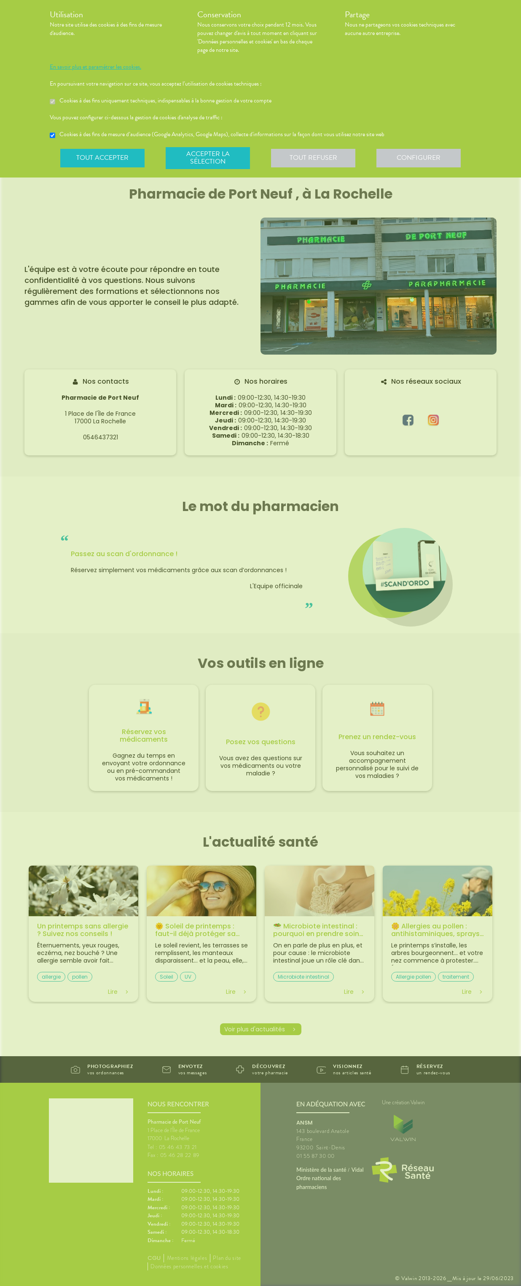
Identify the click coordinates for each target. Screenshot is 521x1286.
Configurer (418, 158)
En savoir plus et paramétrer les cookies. (95, 67)
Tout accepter (102, 158)
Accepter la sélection (208, 158)
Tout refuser (313, 158)
